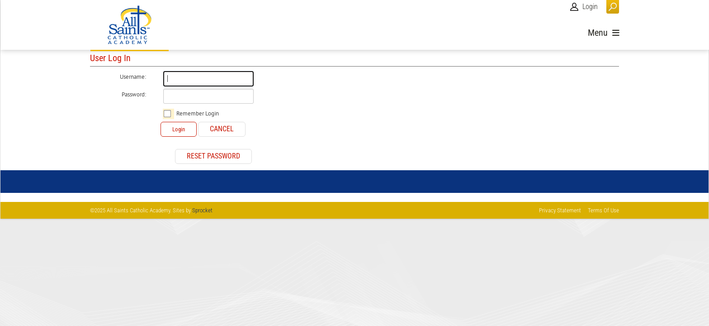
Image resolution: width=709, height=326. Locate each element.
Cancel (222, 129)
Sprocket (202, 210)
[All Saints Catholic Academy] (129, 25)
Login (590, 6)
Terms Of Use (603, 210)
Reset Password (213, 156)
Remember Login (197, 113)
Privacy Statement (560, 210)
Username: (133, 77)
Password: (134, 94)
